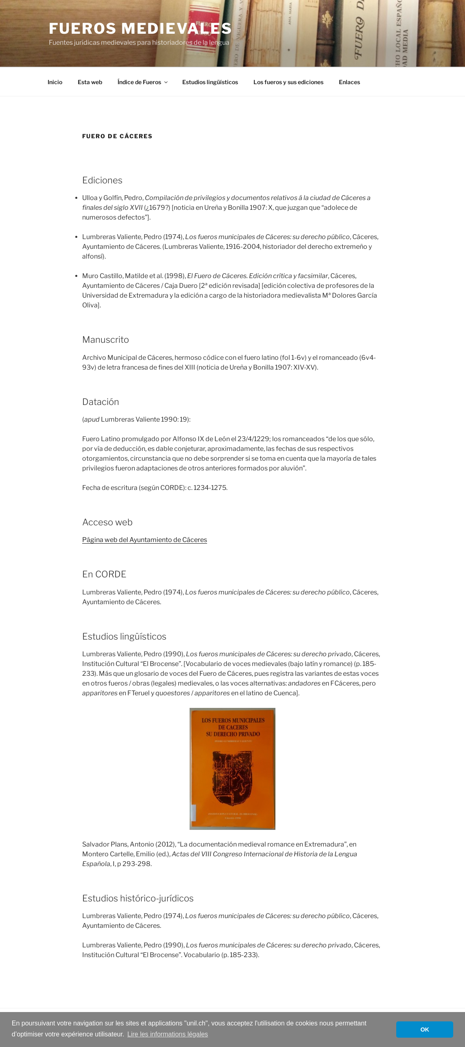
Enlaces (349, 81)
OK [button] (424, 1029)
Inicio (55, 81)
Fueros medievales (141, 28)
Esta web (90, 81)
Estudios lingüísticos (210, 81)
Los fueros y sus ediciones (288, 81)
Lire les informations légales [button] (167, 1034)
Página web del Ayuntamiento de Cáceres (144, 540)
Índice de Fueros (143, 81)
